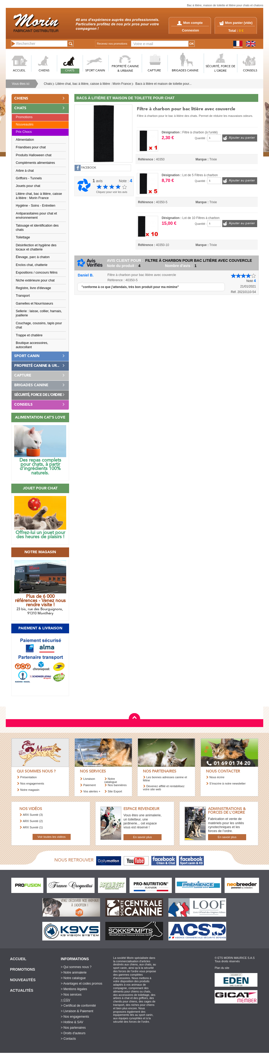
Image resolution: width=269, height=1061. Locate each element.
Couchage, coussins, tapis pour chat (39, 325)
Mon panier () (238, 23)
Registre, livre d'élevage (33, 288)
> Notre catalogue (73, 978)
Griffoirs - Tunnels (29, 178)
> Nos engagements (75, 1016)
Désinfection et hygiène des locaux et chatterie (36, 247)
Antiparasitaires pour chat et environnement (36, 215)
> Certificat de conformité (78, 1005)
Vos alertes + (91, 791)
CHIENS (44, 70)
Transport (23, 295)
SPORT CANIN (95, 70)
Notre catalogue (110, 780)
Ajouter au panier (242, 137)
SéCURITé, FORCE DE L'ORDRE (220, 68)
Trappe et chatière (29, 335)
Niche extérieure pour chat (35, 280)
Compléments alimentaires (35, 163)
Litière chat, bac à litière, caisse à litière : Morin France (93, 84)
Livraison (89, 778)
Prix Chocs (24, 132)
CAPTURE (154, 70)
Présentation (28, 777)
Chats (48, 84)
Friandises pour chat (31, 147)
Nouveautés (24, 124)
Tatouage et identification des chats (37, 228)
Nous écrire (216, 777)
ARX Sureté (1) (33, 827)
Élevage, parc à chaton (33, 257)
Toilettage (23, 237)
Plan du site (222, 967)
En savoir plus (142, 837)
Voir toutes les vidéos (52, 836)
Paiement (89, 785)
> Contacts (68, 1039)
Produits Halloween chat (33, 155)
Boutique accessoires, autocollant (32, 345)
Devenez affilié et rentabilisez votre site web (163, 788)
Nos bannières (117, 785)
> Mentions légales (74, 989)
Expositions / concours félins (37, 272)
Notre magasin (29, 789)
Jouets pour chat (28, 186)
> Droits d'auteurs (73, 1033)
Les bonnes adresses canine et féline (165, 779)
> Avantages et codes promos (81, 983)
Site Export (115, 791)
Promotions (24, 117)
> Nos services (71, 994)
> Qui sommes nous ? (76, 967)
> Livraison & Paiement (77, 1011)
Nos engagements (32, 783)
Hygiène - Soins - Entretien (35, 205)
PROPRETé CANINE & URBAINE (125, 68)
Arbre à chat (25, 171)
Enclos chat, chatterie (31, 265)
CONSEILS (250, 70)
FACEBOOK (88, 167)
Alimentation (25, 140)
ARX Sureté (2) (33, 821)
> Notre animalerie (73, 972)
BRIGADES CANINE (185, 70)
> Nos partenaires (73, 1027)
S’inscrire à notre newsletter (227, 783)
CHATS (69, 70)
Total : (236, 31)
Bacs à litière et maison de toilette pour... (163, 84)
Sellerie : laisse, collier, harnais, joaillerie (39, 313)
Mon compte (190, 23)
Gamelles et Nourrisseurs (34, 303)
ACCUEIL (19, 70)
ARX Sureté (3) (33, 814)
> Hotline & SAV (72, 1022)
